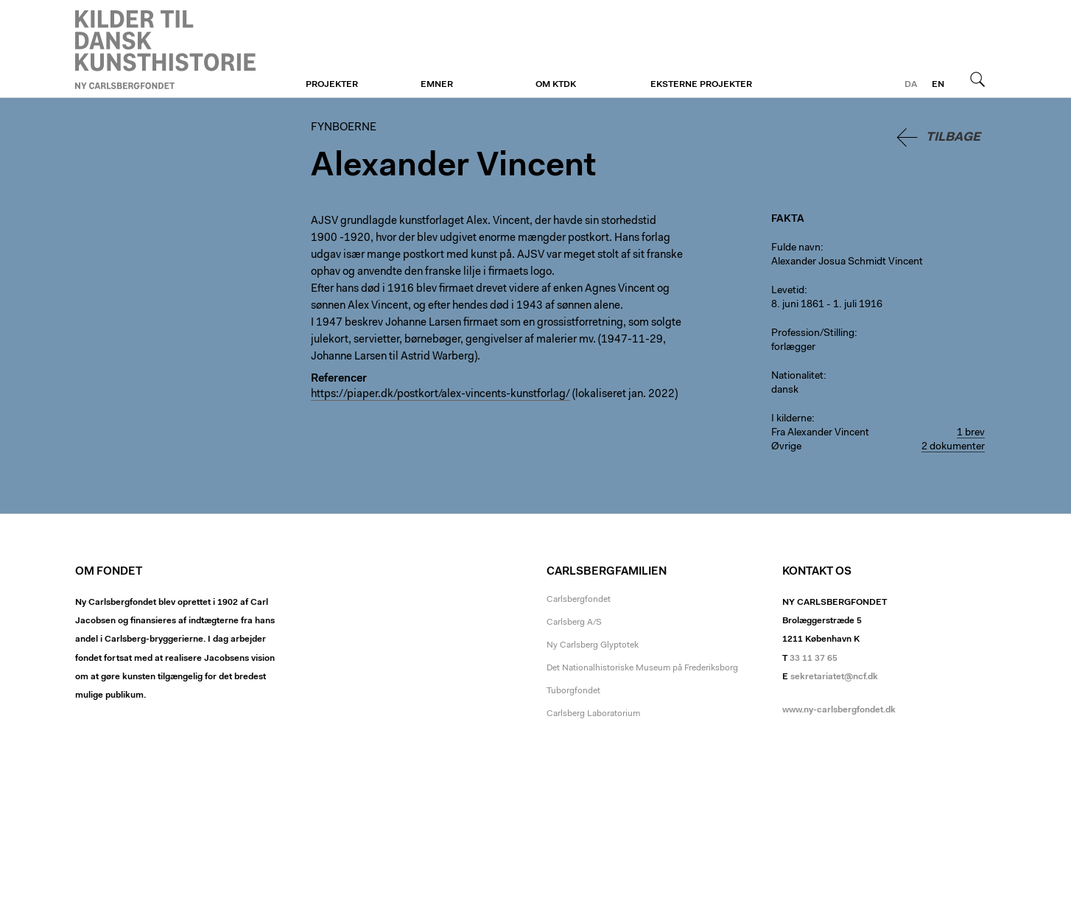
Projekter (332, 84)
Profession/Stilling (812, 334)
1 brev (971, 433)
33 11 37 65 (814, 658)
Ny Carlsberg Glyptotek (593, 645)
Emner (437, 84)
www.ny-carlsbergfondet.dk (839, 710)
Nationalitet (797, 376)
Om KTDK (556, 84)
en (938, 84)
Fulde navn (796, 248)
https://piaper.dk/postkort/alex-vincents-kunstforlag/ (440, 394)
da (911, 84)
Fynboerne (165, 49)
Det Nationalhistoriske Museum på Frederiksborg (642, 668)
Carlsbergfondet (579, 599)
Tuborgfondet (573, 691)
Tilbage (953, 137)
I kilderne (791, 419)
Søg (977, 78)
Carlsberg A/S (574, 622)
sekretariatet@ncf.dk (834, 677)
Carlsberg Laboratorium (593, 713)
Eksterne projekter (701, 84)
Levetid (787, 291)
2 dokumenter (953, 447)
